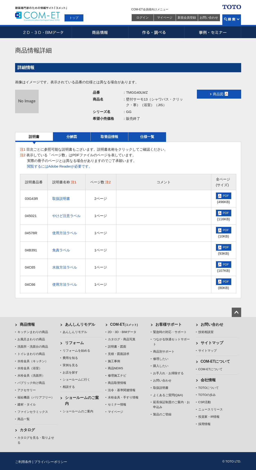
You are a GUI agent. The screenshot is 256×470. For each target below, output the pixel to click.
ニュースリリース (210, 409)
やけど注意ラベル (66, 216)
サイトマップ (212, 343)
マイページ (164, 17)
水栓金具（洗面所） (31, 375)
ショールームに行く (76, 379)
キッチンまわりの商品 (32, 332)
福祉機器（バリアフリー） (35, 397)
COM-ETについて (215, 361)
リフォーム (74, 343)
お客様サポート (168, 324)
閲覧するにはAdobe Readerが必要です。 (59, 166)
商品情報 (100, 32)
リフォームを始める (76, 350)
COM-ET (124, 324)
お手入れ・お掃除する (168, 373)
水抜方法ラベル (64, 267)
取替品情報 (109, 137)
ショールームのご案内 (78, 411)
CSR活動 (204, 402)
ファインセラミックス (32, 412)
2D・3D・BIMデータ (43, 32)
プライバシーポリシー (50, 462)
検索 (231, 19)
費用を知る (70, 358)
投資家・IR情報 (209, 416)
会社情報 (208, 380)
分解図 (71, 137)
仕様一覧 (147, 137)
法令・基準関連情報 (121, 390)
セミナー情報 (117, 404)
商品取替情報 (117, 383)
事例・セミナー (213, 32)
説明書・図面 (117, 346)
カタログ (27, 430)
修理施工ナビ (117, 375)
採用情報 (204, 424)
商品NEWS (115, 368)
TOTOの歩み (207, 395)
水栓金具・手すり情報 (123, 397)
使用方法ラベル (64, 233)
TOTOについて (208, 388)
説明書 (34, 137)
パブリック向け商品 (31, 383)
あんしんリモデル (80, 324)
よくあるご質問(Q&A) (168, 395)
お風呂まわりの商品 (31, 339)
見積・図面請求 (118, 354)
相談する (69, 387)
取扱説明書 (61, 199)
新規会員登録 (187, 17)
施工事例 (114, 361)
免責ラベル (61, 250)
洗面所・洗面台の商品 (32, 346)
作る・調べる (156, 32)
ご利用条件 (23, 462)
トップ (73, 18)
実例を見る (70, 365)
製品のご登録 (162, 414)
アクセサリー (26, 390)
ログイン (142, 17)
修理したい (160, 359)
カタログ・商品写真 (121, 339)
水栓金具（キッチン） (32, 361)
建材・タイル (26, 404)
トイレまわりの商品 (31, 354)
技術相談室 (206, 332)
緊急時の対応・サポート (170, 332)
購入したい (160, 366)
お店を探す (70, 372)
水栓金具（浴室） (29, 368)
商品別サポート (164, 351)
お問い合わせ (209, 17)
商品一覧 (23, 419)
